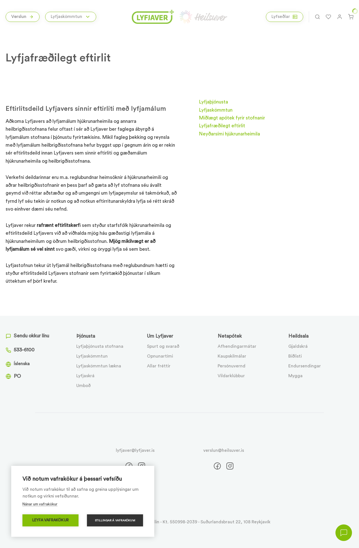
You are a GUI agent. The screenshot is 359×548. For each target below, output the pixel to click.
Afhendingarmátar (237, 346)
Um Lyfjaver (160, 336)
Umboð (83, 385)
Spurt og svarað (163, 346)
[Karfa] (351, 17)
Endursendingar (304, 366)
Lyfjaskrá (85, 376)
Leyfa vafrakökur (50, 520)
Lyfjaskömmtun (92, 356)
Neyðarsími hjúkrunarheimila (229, 134)
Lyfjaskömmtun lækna (98, 366)
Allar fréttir (159, 366)
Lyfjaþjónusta (213, 102)
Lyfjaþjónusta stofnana (99, 346)
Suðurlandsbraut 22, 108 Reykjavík (235, 522)
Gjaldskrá (298, 346)
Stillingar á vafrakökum (115, 520)
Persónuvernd (231, 366)
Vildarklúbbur (231, 376)
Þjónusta (85, 336)
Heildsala (298, 336)
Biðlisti (295, 356)
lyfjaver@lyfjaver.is (135, 450)
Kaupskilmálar (232, 356)
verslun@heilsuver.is (223, 450)
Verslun (22, 16)
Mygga (295, 376)
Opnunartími (160, 356)
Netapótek (230, 336)
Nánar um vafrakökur (39, 504)
